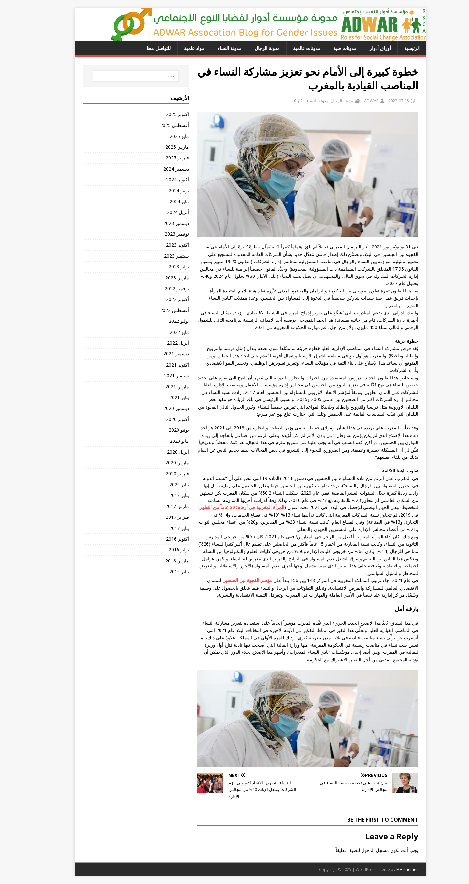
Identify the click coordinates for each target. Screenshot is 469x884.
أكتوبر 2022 (161, 299)
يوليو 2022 (163, 321)
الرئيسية (396, 48)
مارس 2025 (161, 147)
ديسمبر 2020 (160, 408)
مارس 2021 (161, 386)
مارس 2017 (161, 506)
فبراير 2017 (161, 517)
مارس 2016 (161, 561)
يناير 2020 (163, 484)
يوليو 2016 (163, 550)
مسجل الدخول (359, 850)
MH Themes (391, 869)
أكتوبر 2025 (161, 114)
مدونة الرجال (251, 48)
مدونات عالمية (290, 48)
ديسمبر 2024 (160, 169)
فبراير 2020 (161, 474)
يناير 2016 (163, 571)
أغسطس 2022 (158, 310)
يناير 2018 (163, 495)
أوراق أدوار (364, 48)
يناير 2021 (163, 397)
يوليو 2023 (163, 266)
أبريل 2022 (162, 343)
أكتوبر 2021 (161, 365)
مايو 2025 (163, 136)
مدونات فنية (329, 48)
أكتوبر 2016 (161, 539)
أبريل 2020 (162, 452)
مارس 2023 (161, 278)
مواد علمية (178, 48)
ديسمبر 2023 (160, 223)
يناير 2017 (163, 528)
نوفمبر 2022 (161, 288)
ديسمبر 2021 (160, 354)
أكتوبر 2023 (161, 245)
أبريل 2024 (162, 212)
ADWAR (355, 101)
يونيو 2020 (163, 430)
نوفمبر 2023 (161, 234)
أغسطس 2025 (158, 125)
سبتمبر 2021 (160, 375)
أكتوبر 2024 (161, 179)
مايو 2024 (163, 201)
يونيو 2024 (163, 190)
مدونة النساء (213, 48)
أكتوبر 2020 (161, 419)
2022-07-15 (382, 101)
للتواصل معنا (143, 48)
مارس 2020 (161, 462)
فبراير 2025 (161, 158)
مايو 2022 (163, 332)
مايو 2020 (163, 441)
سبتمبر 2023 (160, 256)
